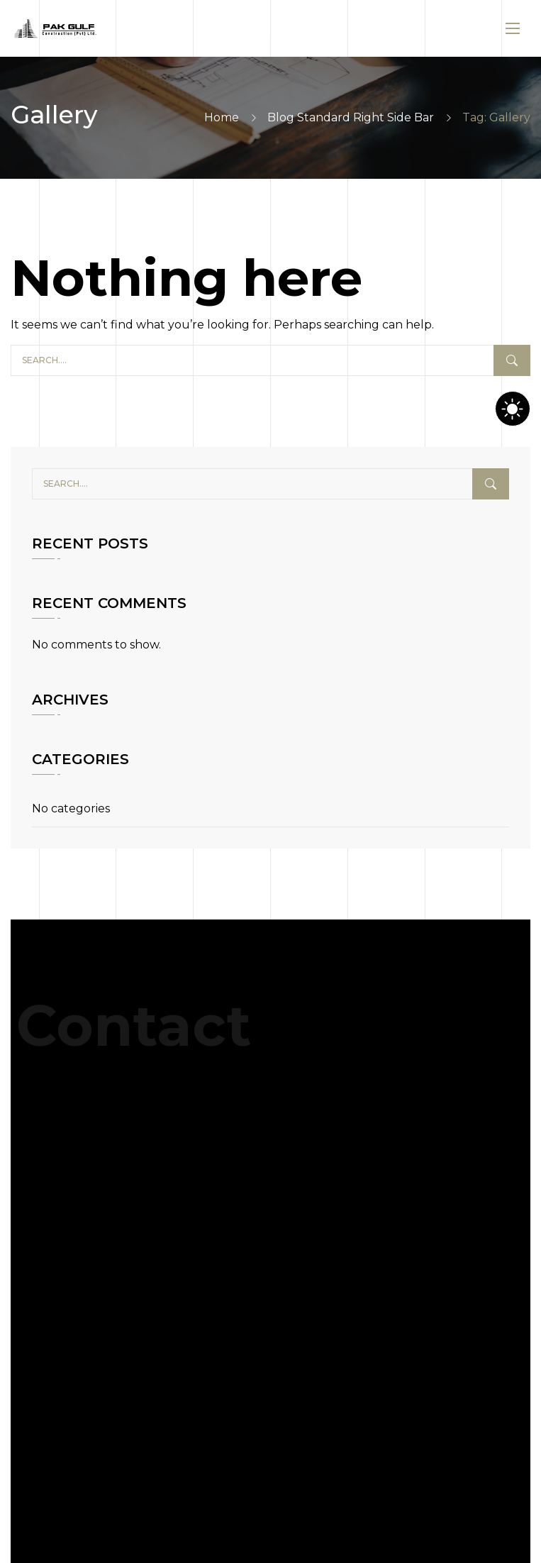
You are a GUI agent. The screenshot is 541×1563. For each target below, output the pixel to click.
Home (221, 117)
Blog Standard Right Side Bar (350, 117)
